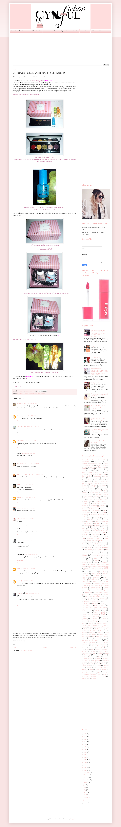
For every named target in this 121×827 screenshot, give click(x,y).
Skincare (56, 31)
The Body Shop (86, 660)
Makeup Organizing (96, 589)
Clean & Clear (90, 499)
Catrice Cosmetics (88, 496)
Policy (100, 31)
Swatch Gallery (85, 31)
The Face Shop (96, 660)
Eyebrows (105, 523)
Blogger (72, 819)
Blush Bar (75, 31)
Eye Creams (87, 523)
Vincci (91, 669)
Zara (104, 676)
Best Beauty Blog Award (94, 478)
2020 (85, 744)
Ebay (105, 518)
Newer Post (16, 647)
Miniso (83, 600)
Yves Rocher (93, 676)
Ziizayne (84, 678)
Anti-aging (105, 465)
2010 (85, 770)
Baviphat (90, 472)
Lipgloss (31, 393)
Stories (105, 649)
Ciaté (105, 498)
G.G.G (19, 519)
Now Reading (103, 609)
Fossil (89, 540)
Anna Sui (98, 465)
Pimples (85, 622)
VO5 (94, 665)
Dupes (90, 518)
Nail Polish (95, 603)
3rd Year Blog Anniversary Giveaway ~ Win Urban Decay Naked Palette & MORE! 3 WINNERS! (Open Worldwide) (99, 333)
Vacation (99, 665)
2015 (85, 757)
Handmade (104, 553)
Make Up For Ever (88, 585)
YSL (99, 674)
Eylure (105, 527)
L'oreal (92, 568)
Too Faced (102, 662)
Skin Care (85, 644)
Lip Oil (104, 575)
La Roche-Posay (90, 570)
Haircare (89, 551)
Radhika (19, 568)
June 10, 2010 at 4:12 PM (32, 593)
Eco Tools (84, 519)
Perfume (105, 616)
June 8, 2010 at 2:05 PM (37, 474)
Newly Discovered (103, 607)
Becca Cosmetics (97, 476)
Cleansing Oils (98, 500)
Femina (106, 535)
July (84, 785)
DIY (104, 510)
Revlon (91, 632)
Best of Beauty (88, 480)
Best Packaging (105, 478)
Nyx (104, 611)
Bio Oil (102, 479)
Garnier (84, 544)
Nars (83, 605)
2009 (85, 803)
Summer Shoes (85, 653)
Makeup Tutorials (36, 31)
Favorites (26, 393)
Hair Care (96, 547)
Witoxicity (20, 403)
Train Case (91, 664)
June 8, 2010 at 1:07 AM (30, 403)
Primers (92, 627)
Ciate (101, 498)
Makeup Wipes (98, 592)
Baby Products (100, 469)
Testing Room (97, 658)
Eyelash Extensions (88, 525)
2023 (85, 736)
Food (83, 538)
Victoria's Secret (102, 667)
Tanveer (19, 497)
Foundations (97, 540)
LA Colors (99, 568)
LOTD (106, 568)
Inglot (97, 561)
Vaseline (89, 667)
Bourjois (105, 489)
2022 (85, 739)
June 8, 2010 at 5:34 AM (29, 441)
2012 (85, 765)
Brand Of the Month (97, 491)
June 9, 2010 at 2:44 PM (31, 554)
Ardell (86, 467)
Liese (83, 573)
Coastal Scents (87, 501)
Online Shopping (99, 613)
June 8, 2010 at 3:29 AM (29, 416)
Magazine (88, 583)
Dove (85, 518)
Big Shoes (97, 479)
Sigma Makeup (91, 642)
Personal (43, 393)
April (85, 792)
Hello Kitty (96, 555)
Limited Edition (95, 573)
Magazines (96, 583)
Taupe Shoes (105, 656)
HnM (104, 557)
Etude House (89, 521)
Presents (95, 625)
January (85, 800)
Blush (84, 485)
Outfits (96, 614)
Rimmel (100, 632)
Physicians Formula (96, 620)
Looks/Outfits (47, 31)
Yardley (105, 674)
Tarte (99, 657)
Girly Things (98, 544)
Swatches (97, 655)
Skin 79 (105, 642)
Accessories (85, 462)
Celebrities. (97, 496)
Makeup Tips (88, 592)
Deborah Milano (86, 512)
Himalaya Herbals (96, 557)
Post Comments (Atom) (26, 650)
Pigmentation (105, 620)
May (84, 790)
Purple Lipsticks (88, 629)
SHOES (94, 634)
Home (45, 647)
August (85, 782)
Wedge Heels (97, 671)
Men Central (87, 598)
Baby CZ (91, 469)
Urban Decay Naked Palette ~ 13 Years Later (99, 441)
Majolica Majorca (104, 583)
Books (93, 489)
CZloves (94, 31)
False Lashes (102, 532)
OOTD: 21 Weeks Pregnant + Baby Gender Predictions (99, 430)
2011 (85, 767)
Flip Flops (101, 536)
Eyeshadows (20, 393)
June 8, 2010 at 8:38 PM (25, 540)
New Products (93, 607)
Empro (95, 519)
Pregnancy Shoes (86, 625)
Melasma (106, 596)
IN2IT (95, 559)
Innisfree (105, 561)
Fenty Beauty (86, 536)
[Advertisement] (60, 48)
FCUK (83, 529)
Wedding (90, 671)
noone (19, 581)
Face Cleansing (91, 529)
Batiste (83, 472)
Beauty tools (86, 476)
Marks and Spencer (95, 594)
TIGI (105, 655)
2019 (85, 747)
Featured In (25, 31)
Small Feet (84, 647)
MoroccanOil (105, 601)
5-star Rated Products (89, 460)
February (86, 797)
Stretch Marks (93, 651)
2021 (85, 742)
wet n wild (93, 678)
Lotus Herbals (86, 582)
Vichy (95, 667)
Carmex (91, 494)
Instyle (89, 562)
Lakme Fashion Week (102, 570)
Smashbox (91, 648)
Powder (91, 623)
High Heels (104, 555)
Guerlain (89, 547)
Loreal (104, 580)
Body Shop (93, 487)
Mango (105, 592)
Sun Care (92, 653)
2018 (85, 749)
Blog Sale (97, 483)
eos (88, 678)
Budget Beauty (94, 492)
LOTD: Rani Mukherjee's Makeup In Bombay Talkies (98, 419)
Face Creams (103, 529)
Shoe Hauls (104, 638)
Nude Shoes (97, 611)
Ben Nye (105, 476)
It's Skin (95, 562)
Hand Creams (87, 553)
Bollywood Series (85, 489)
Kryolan (86, 568)
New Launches (99, 605)
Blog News (89, 483)
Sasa (106, 634)
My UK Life (87, 603)
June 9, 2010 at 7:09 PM (27, 581)
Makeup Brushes (95, 587)
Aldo (100, 463)
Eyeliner (85, 527)
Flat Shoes (94, 537)
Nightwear (84, 609)
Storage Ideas (98, 649)
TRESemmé (84, 656)
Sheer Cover (97, 638)
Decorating (102, 512)
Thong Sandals (105, 660)
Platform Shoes (104, 622)
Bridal (105, 491)
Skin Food (94, 644)
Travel (97, 664)
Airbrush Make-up (93, 463)
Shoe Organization (86, 640)
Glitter (83, 546)
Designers (84, 516)
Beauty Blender (98, 472)
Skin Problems (103, 644)
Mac (107, 581)
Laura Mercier (103, 572)
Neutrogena (89, 605)
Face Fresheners (86, 530)
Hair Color (105, 547)
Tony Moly (93, 662)
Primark (84, 627)
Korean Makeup (91, 566)
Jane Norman (103, 562)
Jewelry (84, 564)
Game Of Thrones (103, 542)
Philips (104, 618)
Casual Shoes (98, 494)
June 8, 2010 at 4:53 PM (28, 497)
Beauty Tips (102, 474)
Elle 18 (90, 520)
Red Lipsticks (93, 630)
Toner (85, 662)
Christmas (95, 498)
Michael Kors (103, 598)
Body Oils (84, 487)
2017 (85, 752)
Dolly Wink (105, 516)
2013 (85, 762)
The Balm (104, 658)
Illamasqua (103, 559)
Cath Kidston (105, 494)
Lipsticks (35, 393)
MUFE (100, 582)
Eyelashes (96, 525)
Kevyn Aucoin (100, 564)
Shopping (96, 640)
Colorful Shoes (96, 503)
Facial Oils (93, 532)
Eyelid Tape (104, 525)
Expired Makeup (104, 521)
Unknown (20, 441)
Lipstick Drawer (65, 31)
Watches (84, 671)
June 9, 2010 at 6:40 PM (28, 568)
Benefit (84, 478)
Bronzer (84, 492)
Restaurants (84, 632)
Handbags (96, 553)
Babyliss (89, 470)
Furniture (89, 542)
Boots (99, 489)
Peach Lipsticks (92, 616)
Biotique (95, 481)
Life (88, 573)
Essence (105, 519)
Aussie (91, 467)
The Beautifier (21, 464)
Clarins (83, 499)
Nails (39, 393)
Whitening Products (91, 673)
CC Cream (104, 492)
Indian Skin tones (87, 561)
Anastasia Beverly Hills (89, 465)
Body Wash (103, 487)
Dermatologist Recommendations (98, 514)
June (84, 787)
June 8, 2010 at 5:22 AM (33, 426)
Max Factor (88, 596)
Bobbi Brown (93, 485)
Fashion (84, 535)
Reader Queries (99, 629)
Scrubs (105, 636)
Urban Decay (86, 665)
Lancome (94, 572)
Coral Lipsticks (93, 509)
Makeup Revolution (93, 590)
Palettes (103, 614)
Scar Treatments (86, 636)
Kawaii (93, 564)
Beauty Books (92, 474)
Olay (90, 613)
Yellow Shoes (85, 676)
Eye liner (97, 523)
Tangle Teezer (92, 656)
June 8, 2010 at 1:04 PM (32, 464)
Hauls (84, 555)
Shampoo (90, 638)
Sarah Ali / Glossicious (23, 474)
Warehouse (104, 669)
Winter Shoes (105, 673)
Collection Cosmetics (100, 501)
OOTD (84, 613)
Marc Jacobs (85, 594)
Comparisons (94, 505)
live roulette (20, 560)
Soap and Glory (99, 647)
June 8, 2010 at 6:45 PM (28, 508)
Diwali (90, 516)
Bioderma (89, 481)
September (86, 780)
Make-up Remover (99, 585)
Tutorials (103, 664)
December (86, 772)
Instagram (84, 562)
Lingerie (105, 573)
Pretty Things (103, 625)
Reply (18, 410)
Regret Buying (103, 630)
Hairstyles (97, 551)
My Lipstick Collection (97, 383)
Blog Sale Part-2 (95, 357)
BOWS (84, 469)
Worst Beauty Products (90, 674)
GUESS (95, 542)
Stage (87, 649)
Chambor (106, 496)
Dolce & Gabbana (97, 516)
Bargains (100, 470)
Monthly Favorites (96, 602)
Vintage (97, 669)
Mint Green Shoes (92, 600)
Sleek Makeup (96, 646)
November (86, 775)
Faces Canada (104, 530)
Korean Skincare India (102, 566)
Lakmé (86, 572)
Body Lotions (102, 485)
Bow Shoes (88, 491)
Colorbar (85, 503)
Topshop (84, 664)
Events (97, 521)
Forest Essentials (89, 538)
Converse (84, 509)
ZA (99, 676)
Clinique (106, 500)
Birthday (101, 481)
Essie (83, 521)
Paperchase (84, 616)
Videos (84, 669)
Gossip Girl (89, 545)
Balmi (94, 470)
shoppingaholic (21, 426)
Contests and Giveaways (97, 507)
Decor (94, 512)
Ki (17, 540)
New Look (85, 607)
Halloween (105, 551)
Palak (18, 485)
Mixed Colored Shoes (103, 600)
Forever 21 (98, 538)
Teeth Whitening (88, 658)
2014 (85, 760)
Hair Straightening (99, 549)
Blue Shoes (104, 483)
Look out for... (93, 580)
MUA (94, 582)
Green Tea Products (99, 545)
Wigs (99, 673)
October (85, 777)
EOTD (97, 518)
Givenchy (105, 544)
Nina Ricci (91, 609)
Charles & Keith (87, 498)
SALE (88, 634)
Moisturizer (86, 602)
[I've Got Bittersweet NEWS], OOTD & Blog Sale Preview (99, 395)
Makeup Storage (103, 591)
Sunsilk (106, 653)
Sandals (101, 634)
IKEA (90, 559)
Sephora (84, 638)
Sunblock (100, 653)
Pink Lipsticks (93, 622)
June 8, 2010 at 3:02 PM (27, 485)
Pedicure (99, 616)
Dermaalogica (85, 514)
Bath (105, 470)
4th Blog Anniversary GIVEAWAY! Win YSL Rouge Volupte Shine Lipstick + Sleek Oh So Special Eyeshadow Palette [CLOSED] (99, 372)
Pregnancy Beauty (102, 623)
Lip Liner (96, 575)
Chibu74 (19, 508)
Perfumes (84, 618)
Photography (85, 620)
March (85, 795)
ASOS (103, 460)
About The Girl (15, 31)
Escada (100, 519)
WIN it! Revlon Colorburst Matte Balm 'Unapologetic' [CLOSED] (98, 407)
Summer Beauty (102, 651)
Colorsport (104, 503)
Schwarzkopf (99, 636)
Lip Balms (85, 575)
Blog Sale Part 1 (95, 346)
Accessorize (98, 462)
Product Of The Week (102, 627)
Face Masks (95, 530)
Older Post (73, 647)
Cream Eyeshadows (96, 510)
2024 (85, 734)
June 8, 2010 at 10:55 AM (28, 453)
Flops (106, 536)
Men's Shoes (95, 598)
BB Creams (102, 467)
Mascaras (105, 594)
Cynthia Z (20, 593)
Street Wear (84, 651)
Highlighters (85, 557)
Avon (95, 467)
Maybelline (96, 596)
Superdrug (87, 655)
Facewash (86, 532)
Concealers (102, 505)
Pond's (84, 623)
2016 (85, 755)
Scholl (93, 636)
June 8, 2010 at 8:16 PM (27, 519)
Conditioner (84, 507)
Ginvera (91, 544)
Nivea (96, 609)
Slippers (105, 646)
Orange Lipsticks (86, 614)
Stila (92, 649)
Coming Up (85, 505)
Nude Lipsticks (86, 611)
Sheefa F (19, 416)
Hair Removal (88, 549)
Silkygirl (99, 642)
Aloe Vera (105, 463)
